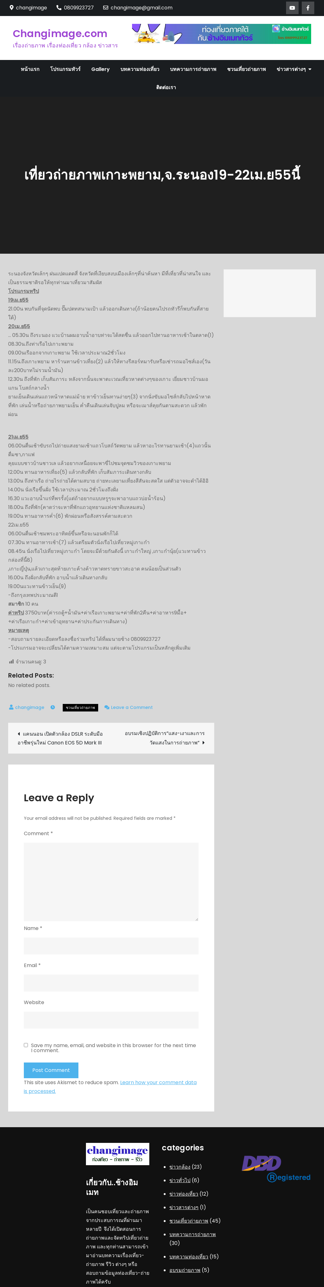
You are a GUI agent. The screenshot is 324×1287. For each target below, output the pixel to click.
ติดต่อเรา (166, 87)
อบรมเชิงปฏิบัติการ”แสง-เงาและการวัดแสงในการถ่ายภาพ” (165, 738)
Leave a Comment (132, 707)
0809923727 (75, 7)
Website (34, 1002)
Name (33, 928)
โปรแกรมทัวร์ (65, 69)
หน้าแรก (30, 69)
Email (32, 965)
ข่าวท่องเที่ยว (183, 1194)
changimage (29, 707)
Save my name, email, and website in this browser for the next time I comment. (113, 1048)
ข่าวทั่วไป (179, 1180)
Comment (38, 833)
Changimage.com (60, 33)
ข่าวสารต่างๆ (291, 69)
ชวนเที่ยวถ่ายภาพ (246, 69)
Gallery (100, 69)
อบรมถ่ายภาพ (184, 1270)
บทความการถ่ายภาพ (193, 69)
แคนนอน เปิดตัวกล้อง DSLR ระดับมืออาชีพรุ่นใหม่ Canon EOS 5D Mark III (60, 738)
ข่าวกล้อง (179, 1167)
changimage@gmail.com (138, 7)
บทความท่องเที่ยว (139, 69)
